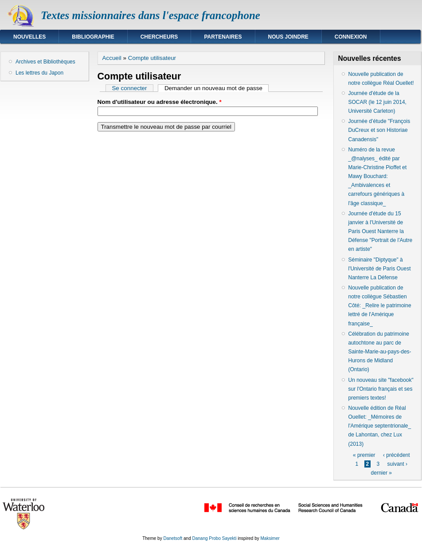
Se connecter (129, 88)
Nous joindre (288, 37)
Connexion (351, 37)
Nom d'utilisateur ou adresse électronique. (160, 102)
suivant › (397, 464)
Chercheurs (159, 37)
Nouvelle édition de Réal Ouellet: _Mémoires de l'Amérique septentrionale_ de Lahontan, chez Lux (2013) (379, 426)
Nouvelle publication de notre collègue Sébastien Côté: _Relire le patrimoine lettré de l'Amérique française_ (379, 306)
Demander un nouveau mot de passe (216, 88)
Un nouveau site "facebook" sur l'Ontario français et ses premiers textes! (381, 389)
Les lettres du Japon (39, 73)
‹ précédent (396, 455)
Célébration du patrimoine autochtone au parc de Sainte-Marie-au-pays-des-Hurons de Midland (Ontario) (379, 352)
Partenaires (223, 37)
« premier (364, 455)
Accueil (111, 58)
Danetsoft (172, 538)
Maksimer (269, 538)
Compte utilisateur (152, 58)
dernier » (381, 473)
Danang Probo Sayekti (214, 538)
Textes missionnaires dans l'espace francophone (150, 15)
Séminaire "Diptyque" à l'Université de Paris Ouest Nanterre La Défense (379, 269)
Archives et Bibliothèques (45, 62)
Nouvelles (29, 37)
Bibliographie (93, 37)
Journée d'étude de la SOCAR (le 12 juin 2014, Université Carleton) (377, 102)
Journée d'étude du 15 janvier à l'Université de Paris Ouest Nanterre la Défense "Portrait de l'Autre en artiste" (380, 231)
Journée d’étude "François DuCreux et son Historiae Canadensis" (379, 130)
